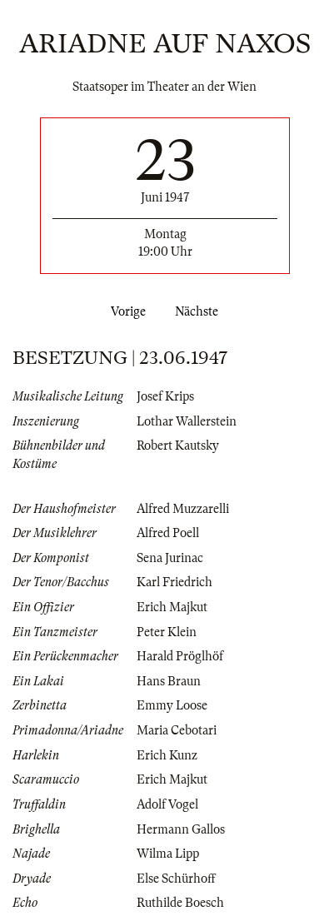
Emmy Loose (172, 705)
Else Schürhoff (176, 878)
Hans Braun (169, 681)
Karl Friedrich (174, 582)
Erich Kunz (167, 755)
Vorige (125, 311)
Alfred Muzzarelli (183, 508)
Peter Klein (167, 632)
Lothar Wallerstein (187, 421)
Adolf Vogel (167, 804)
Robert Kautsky (178, 445)
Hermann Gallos (181, 829)
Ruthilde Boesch (180, 902)
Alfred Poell (168, 533)
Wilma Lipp (168, 853)
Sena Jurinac (170, 558)
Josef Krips (165, 396)
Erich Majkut (172, 607)
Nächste (200, 311)
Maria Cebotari (177, 730)
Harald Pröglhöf (180, 656)
